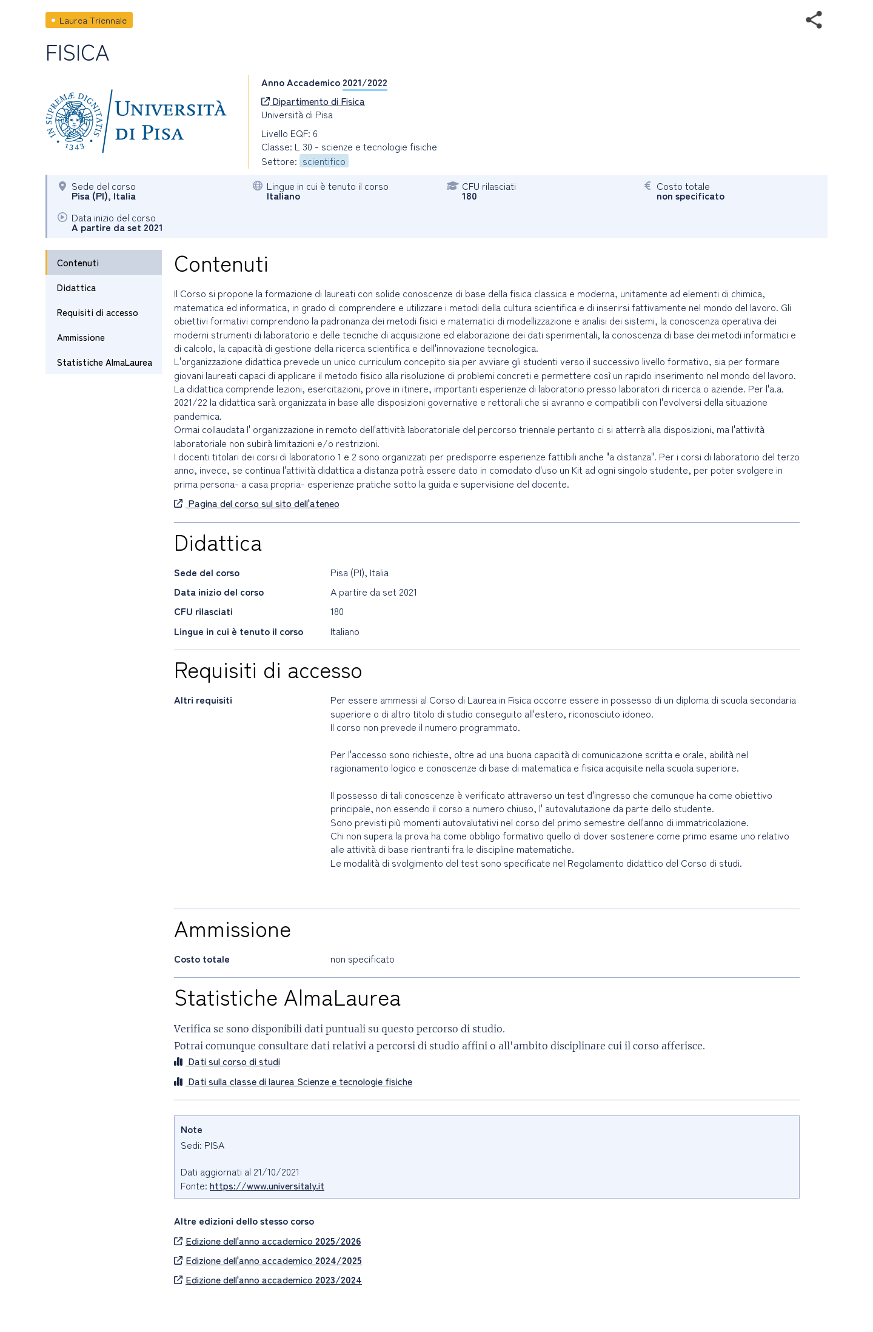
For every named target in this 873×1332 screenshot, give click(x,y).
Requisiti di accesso (97, 312)
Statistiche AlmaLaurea (104, 361)
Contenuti (78, 262)
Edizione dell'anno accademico (267, 1240)
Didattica (76, 287)
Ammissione (81, 337)
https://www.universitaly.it (267, 1185)
